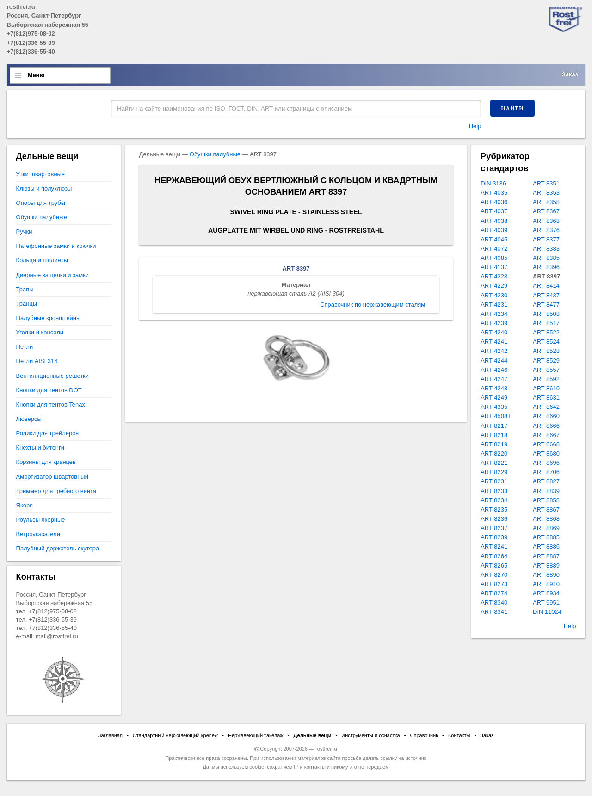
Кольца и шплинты (42, 260)
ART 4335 (494, 406)
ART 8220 (494, 453)
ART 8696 (546, 462)
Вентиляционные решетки (52, 375)
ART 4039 (494, 230)
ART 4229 (494, 285)
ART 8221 (494, 462)
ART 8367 (546, 211)
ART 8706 (546, 472)
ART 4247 (494, 379)
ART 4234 (494, 313)
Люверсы (29, 418)
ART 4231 (494, 304)
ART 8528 (546, 350)
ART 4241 (494, 341)
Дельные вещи (313, 735)
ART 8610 (546, 388)
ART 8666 (546, 425)
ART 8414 (546, 285)
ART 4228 (494, 276)
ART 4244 (494, 360)
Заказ (570, 74)
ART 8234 (494, 500)
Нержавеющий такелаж (256, 735)
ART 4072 (494, 248)
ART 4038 (494, 220)
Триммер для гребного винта (56, 490)
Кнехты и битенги (40, 447)
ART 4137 (494, 267)
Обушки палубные (215, 154)
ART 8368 (546, 220)
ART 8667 (546, 435)
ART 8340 (494, 602)
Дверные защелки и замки (52, 275)
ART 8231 (494, 481)
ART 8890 (546, 574)
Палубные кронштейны (48, 318)
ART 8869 (546, 527)
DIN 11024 (547, 611)
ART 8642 (546, 406)
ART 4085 (494, 257)
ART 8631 (546, 397)
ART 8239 (494, 537)
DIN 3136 (493, 183)
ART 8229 (494, 472)
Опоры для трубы (40, 202)
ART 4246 (494, 369)
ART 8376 (546, 230)
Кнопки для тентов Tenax (50, 404)
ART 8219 (494, 444)
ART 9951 (546, 602)
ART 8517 (546, 323)
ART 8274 (494, 593)
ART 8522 (546, 332)
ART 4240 (494, 332)
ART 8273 (494, 583)
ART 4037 (494, 211)
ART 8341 (494, 611)
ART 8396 (546, 267)
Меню (36, 75)
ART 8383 (546, 248)
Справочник (424, 735)
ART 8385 (546, 257)
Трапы (25, 289)
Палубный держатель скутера (57, 548)
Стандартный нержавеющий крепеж (175, 735)
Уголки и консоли (39, 332)
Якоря (24, 505)
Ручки (24, 231)
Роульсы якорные (40, 519)
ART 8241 (494, 546)
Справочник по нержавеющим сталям (372, 304)
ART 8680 (546, 453)
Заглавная (110, 735)
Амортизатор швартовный (52, 476)
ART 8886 (546, 546)
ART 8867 (546, 509)
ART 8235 (494, 509)
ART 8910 (546, 583)
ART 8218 (494, 435)
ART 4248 (494, 388)
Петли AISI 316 (37, 361)
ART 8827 (546, 481)
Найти (512, 108)
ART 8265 (494, 565)
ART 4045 (494, 239)
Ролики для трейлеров (47, 433)
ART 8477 (546, 304)
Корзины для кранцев (46, 461)
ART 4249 (494, 397)
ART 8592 (546, 379)
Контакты (459, 735)
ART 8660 (546, 416)
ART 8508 (546, 313)
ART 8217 (494, 425)
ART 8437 (546, 295)
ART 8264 (494, 556)
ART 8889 (546, 565)
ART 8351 (546, 183)
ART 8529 (546, 360)
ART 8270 (494, 574)
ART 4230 (494, 295)
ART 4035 (494, 192)
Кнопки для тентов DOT (49, 390)
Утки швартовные (40, 174)
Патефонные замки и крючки (56, 245)
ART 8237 (494, 527)
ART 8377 (546, 239)
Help (475, 126)
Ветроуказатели (38, 534)
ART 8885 (546, 537)
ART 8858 (546, 500)
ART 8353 (546, 192)
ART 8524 (546, 341)
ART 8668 (546, 444)
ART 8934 (546, 593)
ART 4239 (494, 323)
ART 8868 (546, 518)
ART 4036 (494, 201)
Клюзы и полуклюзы (44, 188)
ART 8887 (546, 556)
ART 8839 (546, 490)
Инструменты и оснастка (370, 735)
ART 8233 (494, 490)
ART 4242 (494, 350)
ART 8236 (494, 518)
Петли (24, 346)
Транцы (26, 303)
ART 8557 (546, 369)
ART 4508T (496, 416)
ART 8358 (546, 201)
